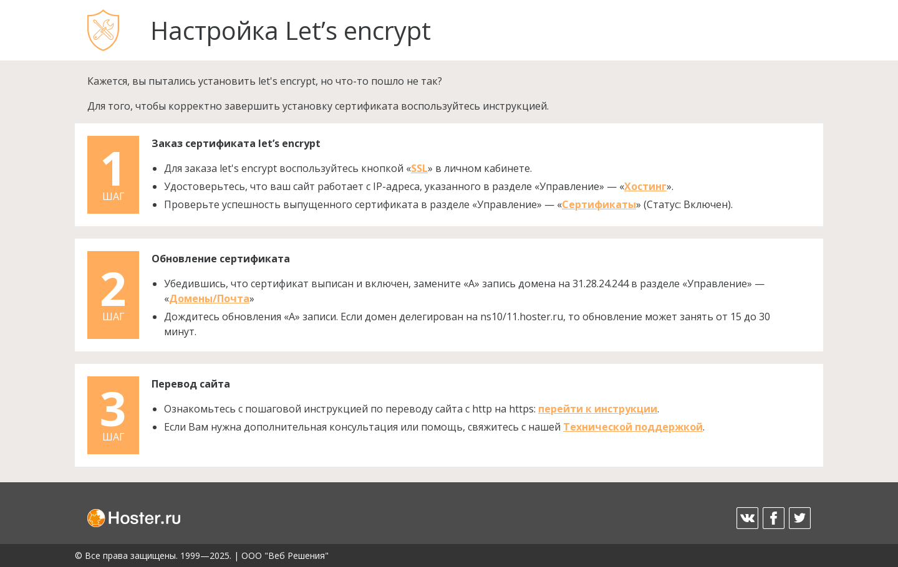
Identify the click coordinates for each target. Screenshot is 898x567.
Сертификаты (599, 204)
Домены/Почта (209, 298)
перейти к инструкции (597, 409)
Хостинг (645, 186)
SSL (419, 168)
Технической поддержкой (633, 427)
